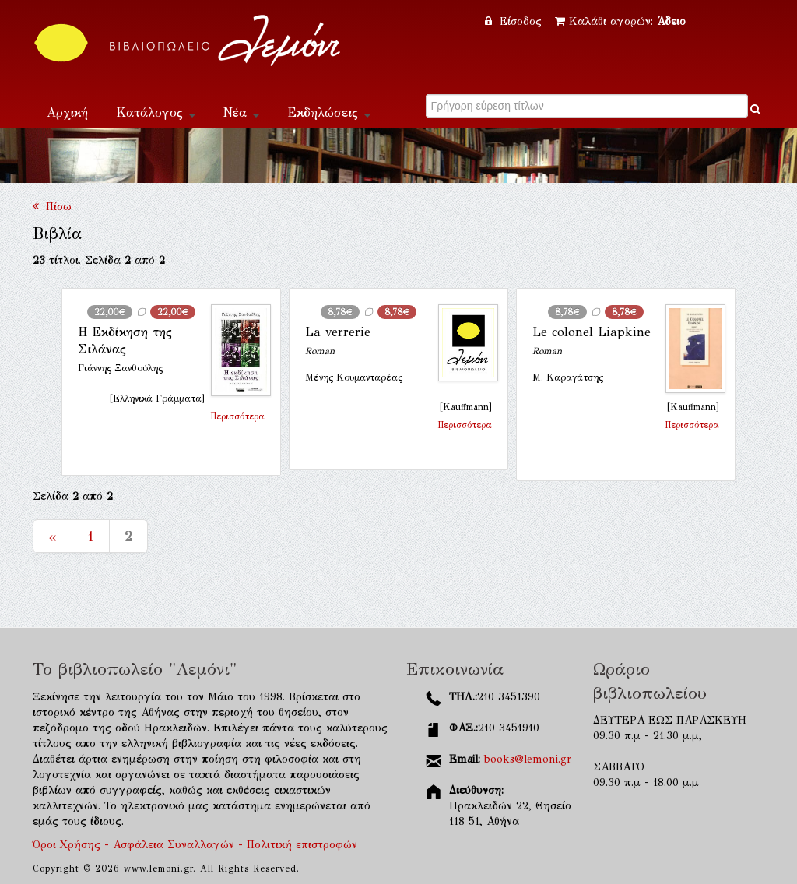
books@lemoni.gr (527, 759)
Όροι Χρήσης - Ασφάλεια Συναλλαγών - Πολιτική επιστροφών (195, 844)
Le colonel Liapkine (591, 331)
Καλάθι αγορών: (620, 21)
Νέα (241, 112)
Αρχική (67, 112)
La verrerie (337, 331)
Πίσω (52, 206)
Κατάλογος (155, 112)
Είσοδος (515, 21)
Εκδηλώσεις (328, 112)
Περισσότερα (237, 416)
